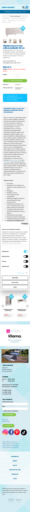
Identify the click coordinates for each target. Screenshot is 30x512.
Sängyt (15, 461)
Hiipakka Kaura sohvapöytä (21, 310)
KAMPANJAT (6, 18)
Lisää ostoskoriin (15, 81)
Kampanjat (15, 474)
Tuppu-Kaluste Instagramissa (10, 443)
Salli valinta (15, 282)
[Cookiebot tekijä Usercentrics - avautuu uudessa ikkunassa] (21, 224)
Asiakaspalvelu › (15, 342)
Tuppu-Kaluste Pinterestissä (10, 447)
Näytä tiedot (21, 273)
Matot (15, 465)
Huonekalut (15, 456)
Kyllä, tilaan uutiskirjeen (11, 411)
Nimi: (3, 406)
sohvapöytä (7, 162)
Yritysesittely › (6, 421)
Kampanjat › (5, 419)
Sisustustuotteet (15, 470)
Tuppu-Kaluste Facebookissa (10, 445)
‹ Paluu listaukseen (15, 16)
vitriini (19, 160)
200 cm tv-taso (13, 160)
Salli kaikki (15, 277)
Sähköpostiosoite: (7, 402)
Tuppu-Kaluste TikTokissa (9, 442)
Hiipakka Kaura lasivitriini (8, 310)
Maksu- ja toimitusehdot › (15, 340)
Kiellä (15, 287)
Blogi (15, 479)
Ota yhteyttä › (8, 425)
